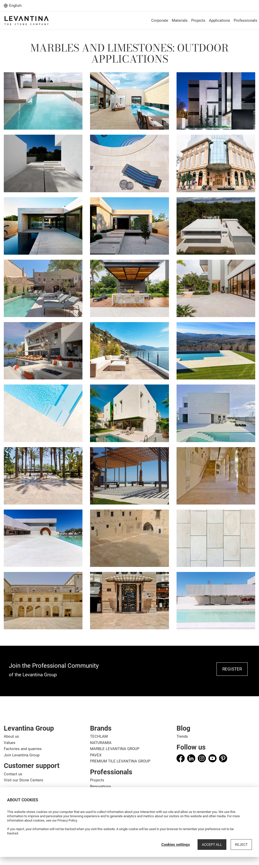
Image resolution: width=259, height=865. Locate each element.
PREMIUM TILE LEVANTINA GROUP (120, 761)
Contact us (13, 774)
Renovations (100, 786)
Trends (182, 736)
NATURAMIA (101, 742)
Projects (97, 780)
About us (11, 736)
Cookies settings (175, 844)
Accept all (212, 845)
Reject (241, 845)
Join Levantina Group (21, 755)
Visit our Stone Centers (23, 780)
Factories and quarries (23, 749)
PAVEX (95, 755)
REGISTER (232, 668)
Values (9, 742)
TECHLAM (99, 736)
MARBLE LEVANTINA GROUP (114, 749)
